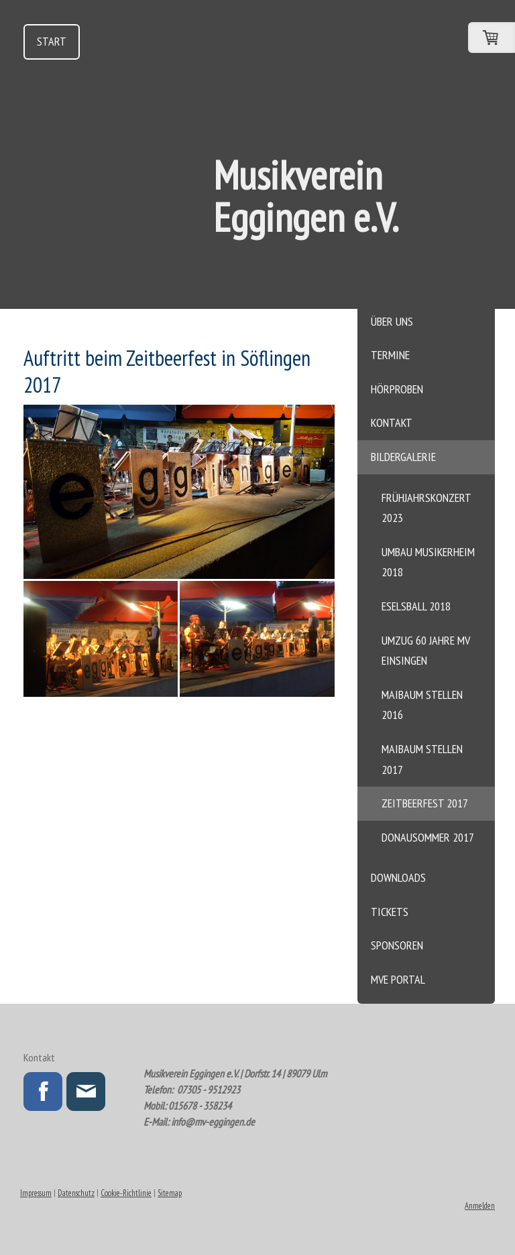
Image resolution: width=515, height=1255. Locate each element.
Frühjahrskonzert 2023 (426, 508)
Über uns (392, 321)
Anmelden (480, 1205)
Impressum (36, 1193)
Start (51, 41)
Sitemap (170, 1193)
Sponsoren (397, 945)
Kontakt (391, 422)
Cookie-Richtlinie (126, 1193)
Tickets (389, 911)
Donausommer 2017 (428, 837)
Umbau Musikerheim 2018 (428, 562)
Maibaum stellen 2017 (422, 759)
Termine (390, 354)
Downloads (398, 877)
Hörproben (397, 389)
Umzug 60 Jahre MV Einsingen (426, 651)
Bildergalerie (403, 456)
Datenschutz (76, 1193)
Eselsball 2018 (416, 606)
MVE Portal (398, 979)
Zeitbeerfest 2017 (425, 803)
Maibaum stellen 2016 (422, 705)
